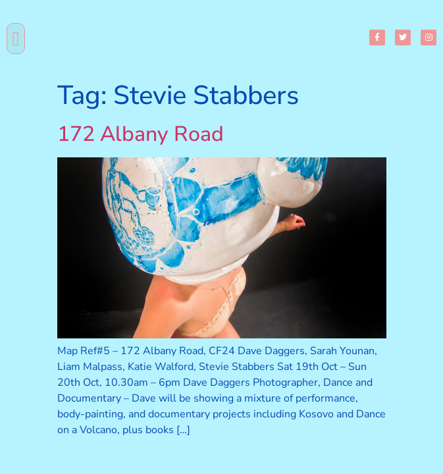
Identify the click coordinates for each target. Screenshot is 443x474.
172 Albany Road (140, 134)
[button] (16, 38)
